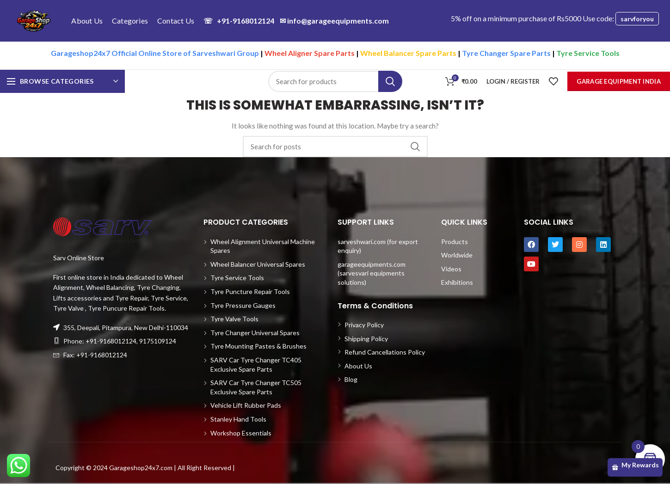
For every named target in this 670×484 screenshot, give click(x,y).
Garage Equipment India (619, 81)
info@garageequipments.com (334, 20)
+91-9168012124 (238, 20)
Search (390, 81)
